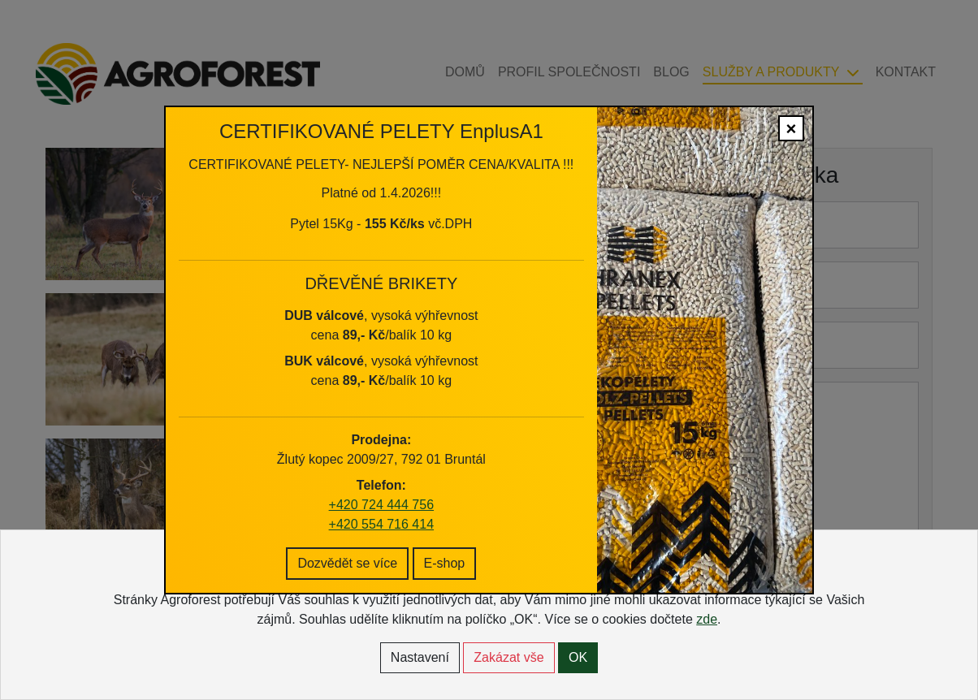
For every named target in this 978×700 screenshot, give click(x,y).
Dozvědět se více (347, 539)
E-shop (444, 539)
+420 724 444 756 (381, 480)
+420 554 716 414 (381, 500)
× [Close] (791, 105)
